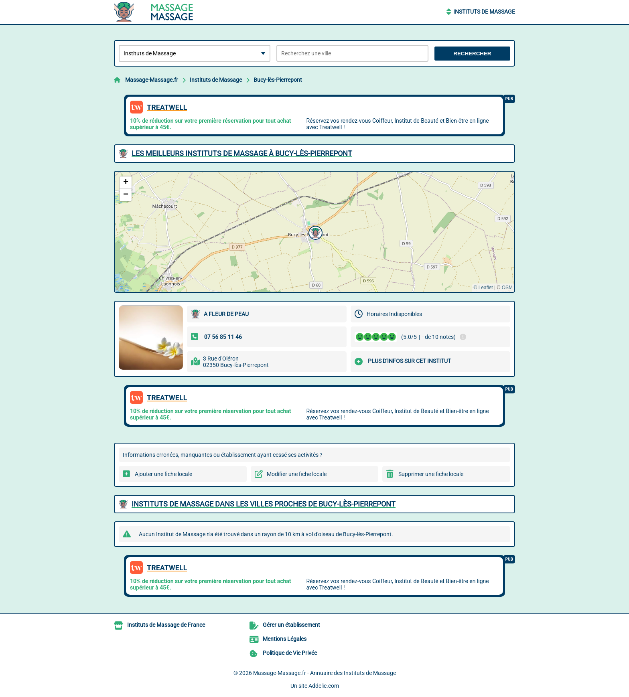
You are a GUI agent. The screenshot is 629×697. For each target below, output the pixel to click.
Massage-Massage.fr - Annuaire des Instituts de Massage (324, 673)
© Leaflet (483, 287)
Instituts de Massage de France (166, 625)
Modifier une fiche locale (297, 474)
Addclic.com (323, 686)
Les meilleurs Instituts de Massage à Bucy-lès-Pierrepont (242, 153)
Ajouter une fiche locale (163, 474)
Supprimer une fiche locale (430, 474)
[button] (314, 232)
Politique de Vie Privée (290, 653)
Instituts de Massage (484, 11)
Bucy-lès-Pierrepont (278, 80)
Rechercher (472, 54)
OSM (507, 287)
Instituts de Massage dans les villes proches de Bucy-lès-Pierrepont (264, 504)
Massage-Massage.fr (151, 80)
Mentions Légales (284, 639)
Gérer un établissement (291, 625)
